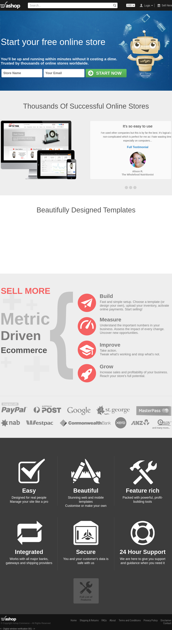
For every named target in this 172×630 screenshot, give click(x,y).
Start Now (105, 73)
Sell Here (167, 5)
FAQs (104, 620)
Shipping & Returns (89, 620)
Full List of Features (86, 598)
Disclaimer (166, 620)
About (113, 620)
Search (114, 5)
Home (74, 620)
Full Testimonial (137, 147)
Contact (167, 623)
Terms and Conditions (130, 620)
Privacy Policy (151, 620)
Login (147, 5)
